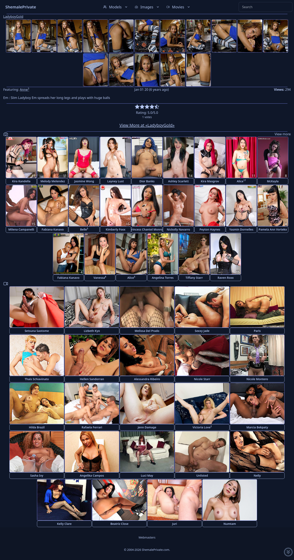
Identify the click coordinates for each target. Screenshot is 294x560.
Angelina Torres (163, 278)
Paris (257, 331)
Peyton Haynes (209, 229)
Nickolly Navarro (178, 229)
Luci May (147, 475)
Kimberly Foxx (115, 229)
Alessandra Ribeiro (147, 379)
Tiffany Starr (194, 278)
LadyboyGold (13, 16)
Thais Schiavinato (37, 379)
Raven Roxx (226, 278)
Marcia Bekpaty (257, 427)
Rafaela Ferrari (92, 427)
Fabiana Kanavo (53, 229)
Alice (241, 181)
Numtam (230, 524)
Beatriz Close (119, 524)
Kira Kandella (21, 181)
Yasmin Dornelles (241, 229)
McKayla (272, 181)
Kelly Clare (64, 524)
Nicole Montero (257, 379)
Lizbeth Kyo (92, 331)
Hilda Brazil (37, 427)
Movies (178, 6)
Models (115, 6)
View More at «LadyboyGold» (147, 125)
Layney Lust (115, 181)
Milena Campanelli (21, 229)
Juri (174, 524)
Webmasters (147, 537)
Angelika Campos (92, 475)
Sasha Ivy (36, 475)
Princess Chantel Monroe (147, 229)
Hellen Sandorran (92, 379)
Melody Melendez (52, 181)
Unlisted (202, 475)
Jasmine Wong (84, 181)
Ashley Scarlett (178, 181)
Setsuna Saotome (37, 331)
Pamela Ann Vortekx (273, 229)
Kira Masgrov (210, 181)
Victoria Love (202, 427)
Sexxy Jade (202, 331)
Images (147, 6)
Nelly (257, 475)
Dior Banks (147, 181)
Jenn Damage (147, 427)
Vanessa (100, 277)
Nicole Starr (202, 379)
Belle (84, 229)
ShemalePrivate (20, 7)
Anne (24, 89)
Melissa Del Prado (147, 331)
